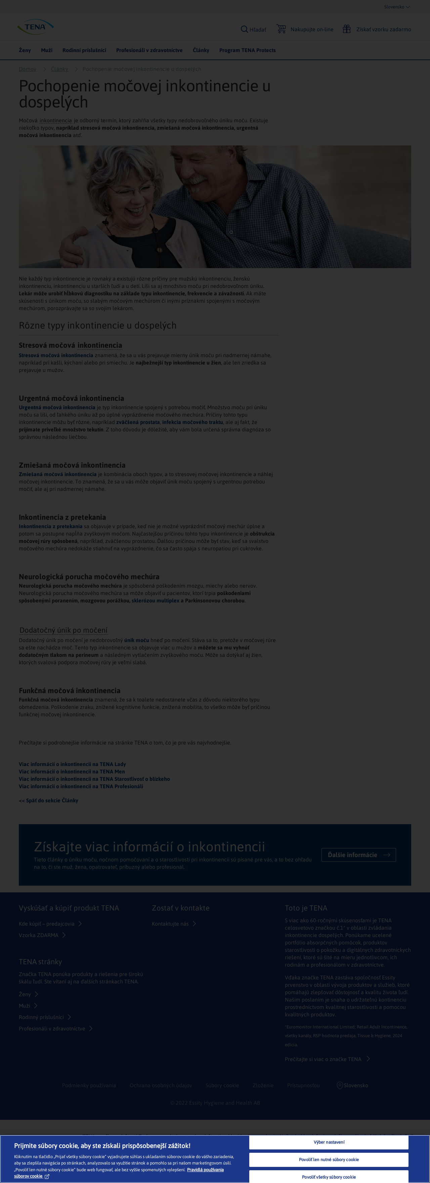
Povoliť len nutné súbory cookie (329, 1159)
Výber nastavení (329, 1142)
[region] (215, 1159)
